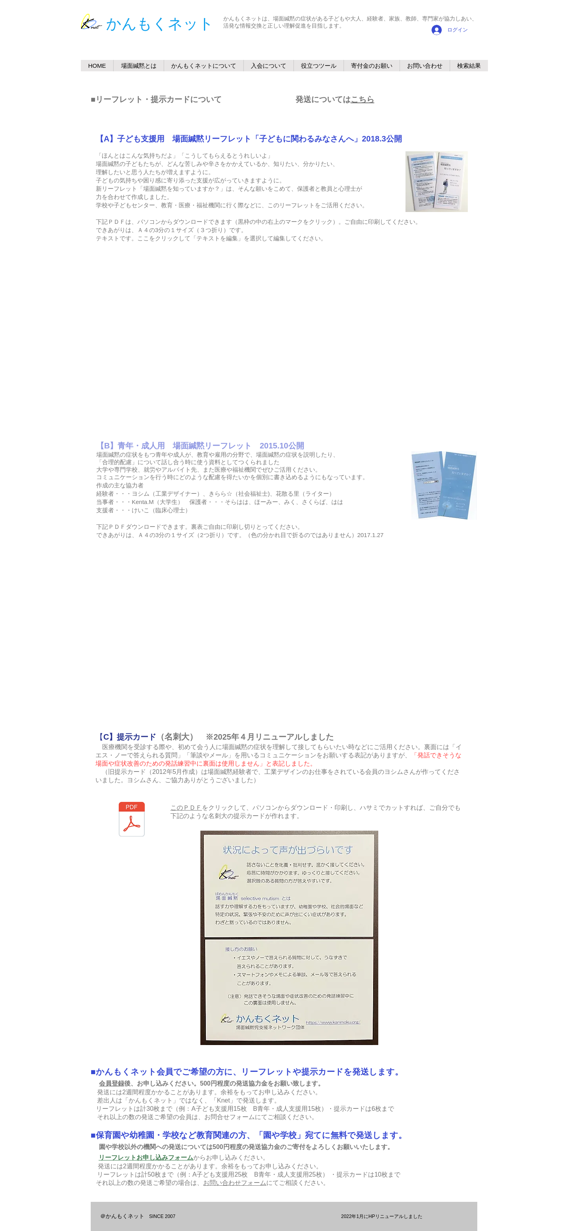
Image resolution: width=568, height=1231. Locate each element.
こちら (362, 99)
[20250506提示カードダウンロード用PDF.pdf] (131, 820)
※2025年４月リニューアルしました (266, 737)
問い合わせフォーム (237, 1182)
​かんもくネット (160, 23)
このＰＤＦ (186, 807)
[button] (203, 65)
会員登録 (111, 1083)
